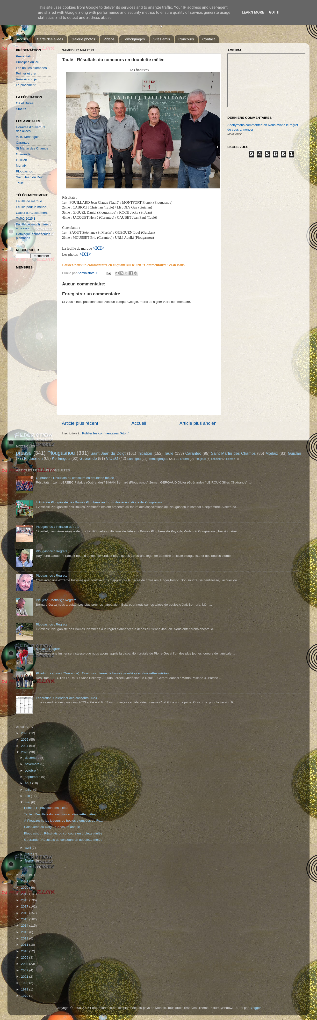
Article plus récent (80, 423)
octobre (31, 770)
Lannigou (134, 459)
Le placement (26, 85)
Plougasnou (24, 171)
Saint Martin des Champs (233, 453)
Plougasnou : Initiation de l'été (57, 527)
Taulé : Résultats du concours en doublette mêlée (60, 814)
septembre (33, 777)
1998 (25, 983)
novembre (32, 764)
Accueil (23, 39)
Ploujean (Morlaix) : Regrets (56, 600)
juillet (29, 789)
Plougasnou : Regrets (51, 551)
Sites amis (161, 39)
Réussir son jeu (27, 79)
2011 (25, 944)
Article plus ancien (198, 423)
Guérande (23, 154)
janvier (30, 867)
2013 (25, 932)
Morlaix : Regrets (48, 649)
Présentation (25, 56)
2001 (25, 976)
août (28, 783)
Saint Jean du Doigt (30, 177)
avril (28, 847)
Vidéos (109, 39)
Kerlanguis (61, 458)
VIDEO (112, 458)
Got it (274, 12)
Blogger (255, 1008)
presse (24, 453)
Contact (208, 39)
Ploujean (200, 459)
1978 (25, 989)
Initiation (144, 453)
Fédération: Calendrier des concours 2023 (66, 698)
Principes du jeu (27, 62)
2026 (25, 733)
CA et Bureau (25, 103)
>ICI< (85, 254)
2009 (25, 957)
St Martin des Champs (32, 148)
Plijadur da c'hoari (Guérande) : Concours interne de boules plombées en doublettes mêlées (102, 673)
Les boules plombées (31, 68)
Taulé (20, 183)
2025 (25, 739)
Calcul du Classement (32, 213)
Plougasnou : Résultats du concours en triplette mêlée (63, 833)
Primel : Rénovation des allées (46, 808)
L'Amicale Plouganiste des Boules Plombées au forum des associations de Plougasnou (99, 502)
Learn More (253, 12)
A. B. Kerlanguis (27, 137)
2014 (25, 925)
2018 (25, 900)
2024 (25, 746)
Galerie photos (83, 39)
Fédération (33, 458)
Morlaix (21, 165)
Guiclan (21, 160)
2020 (25, 887)
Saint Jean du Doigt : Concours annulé (52, 827)
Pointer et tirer (26, 73)
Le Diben (182, 459)
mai (28, 802)
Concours (186, 39)
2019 (25, 894)
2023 (25, 752)
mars (29, 854)
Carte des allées (50, 39)
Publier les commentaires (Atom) (106, 433)
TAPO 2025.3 (26, 218)
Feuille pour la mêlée (31, 207)
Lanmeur (216, 458)
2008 (25, 964)
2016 (25, 913)
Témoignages (134, 39)
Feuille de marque (29, 201)
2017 (25, 906)
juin (28, 796)
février (30, 860)
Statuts (21, 109)
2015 (25, 919)
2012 (25, 938)
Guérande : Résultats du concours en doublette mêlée (75, 478)
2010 (25, 951)
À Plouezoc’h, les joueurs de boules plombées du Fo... (63, 820)
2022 (25, 875)
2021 (25, 881)
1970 (25, 996)
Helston (230, 458)
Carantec (22, 142)
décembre (32, 757)
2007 (25, 970)
